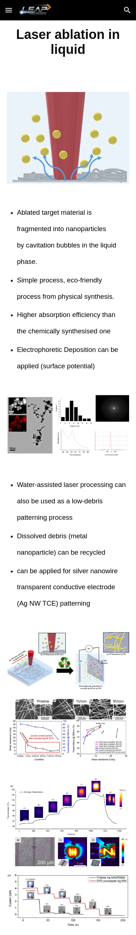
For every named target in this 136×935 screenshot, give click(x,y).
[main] (68, 41)
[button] (8, 10)
